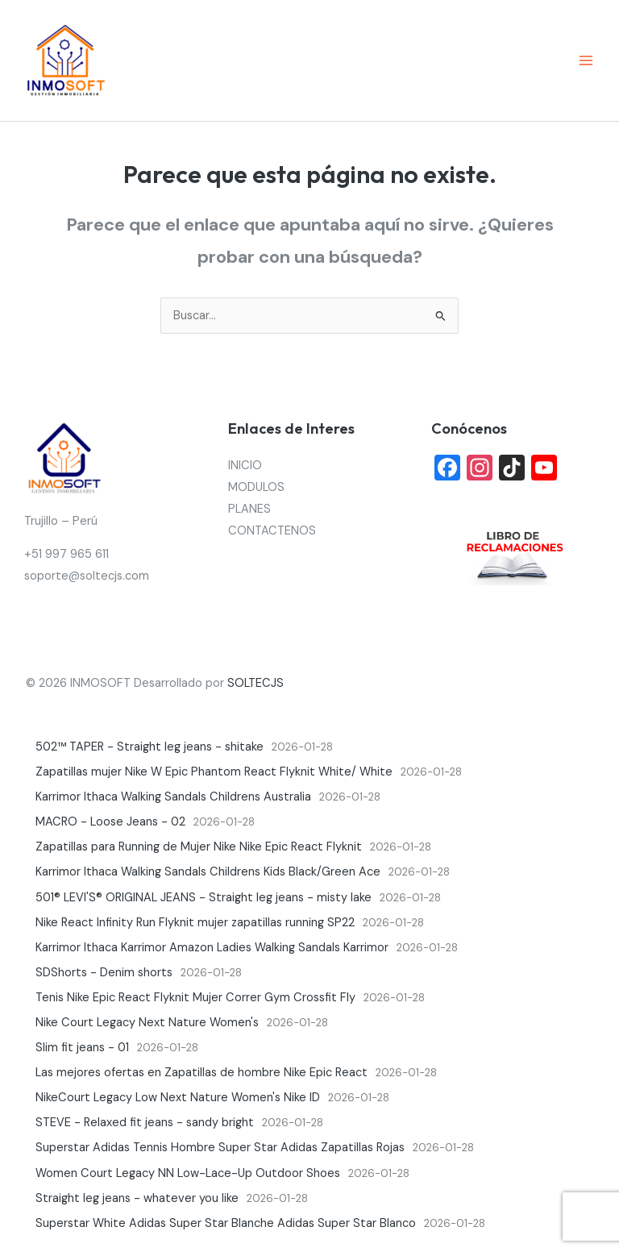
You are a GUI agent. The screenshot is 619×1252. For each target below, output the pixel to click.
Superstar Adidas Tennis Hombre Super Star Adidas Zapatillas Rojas (220, 1147)
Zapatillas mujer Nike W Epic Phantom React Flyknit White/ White (214, 772)
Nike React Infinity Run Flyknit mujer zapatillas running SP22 (195, 922)
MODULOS (256, 487)
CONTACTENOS (272, 531)
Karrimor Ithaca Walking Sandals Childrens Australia (173, 797)
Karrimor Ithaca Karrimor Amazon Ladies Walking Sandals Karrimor (211, 947)
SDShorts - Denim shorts (103, 972)
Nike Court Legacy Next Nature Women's (147, 1022)
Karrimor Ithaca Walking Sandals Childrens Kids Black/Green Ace (207, 872)
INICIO (245, 465)
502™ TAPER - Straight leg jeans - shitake (149, 747)
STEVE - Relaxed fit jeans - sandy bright (144, 1122)
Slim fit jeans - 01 (82, 1047)
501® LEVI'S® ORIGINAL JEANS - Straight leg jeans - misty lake (203, 897)
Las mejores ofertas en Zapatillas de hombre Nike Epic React (201, 1072)
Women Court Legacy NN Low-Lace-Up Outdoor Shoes (187, 1173)
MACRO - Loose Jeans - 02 (110, 822)
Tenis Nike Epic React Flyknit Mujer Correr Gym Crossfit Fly (195, 997)
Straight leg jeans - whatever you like (137, 1198)
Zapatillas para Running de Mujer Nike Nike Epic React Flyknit (198, 847)
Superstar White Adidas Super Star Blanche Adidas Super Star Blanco (225, 1223)
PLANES (249, 509)
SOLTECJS (255, 683)
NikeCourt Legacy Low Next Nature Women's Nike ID (177, 1097)
